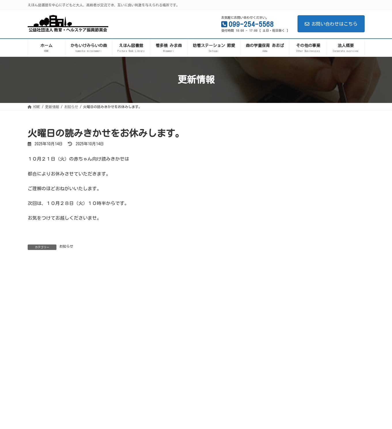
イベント (283, 276)
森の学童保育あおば (293, 257)
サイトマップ (90, 342)
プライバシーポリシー (50, 342)
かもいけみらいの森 (293, 237)
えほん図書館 (287, 246)
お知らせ (66, 246)
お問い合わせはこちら (331, 24)
